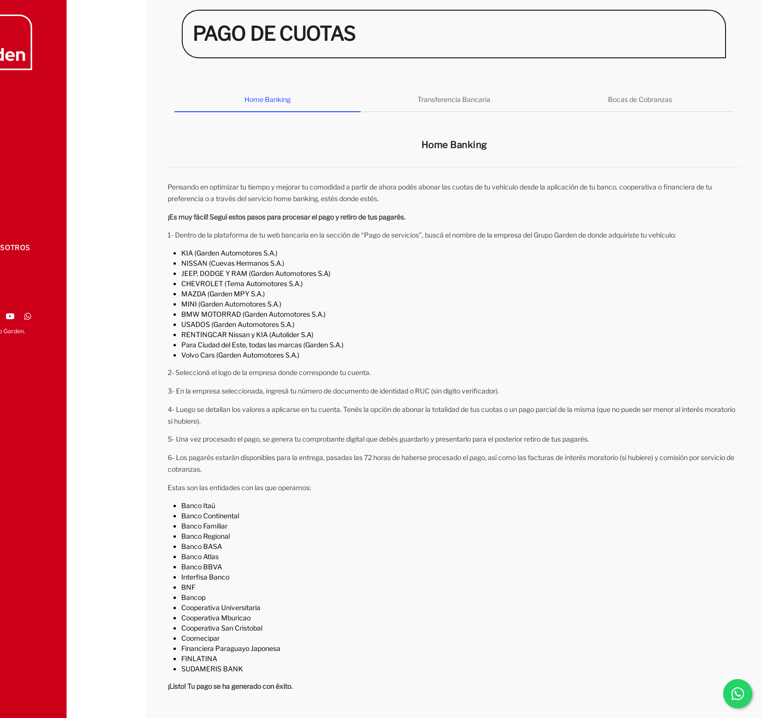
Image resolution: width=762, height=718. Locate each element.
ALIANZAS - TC (41, 188)
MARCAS (31, 128)
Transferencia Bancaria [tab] (453, 99)
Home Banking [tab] (267, 99)
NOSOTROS (35, 108)
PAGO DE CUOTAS (46, 208)
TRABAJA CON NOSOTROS (62, 247)
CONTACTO (35, 227)
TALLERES (33, 148)
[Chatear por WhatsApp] (737, 693)
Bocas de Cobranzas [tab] (640, 99)
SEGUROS (32, 168)
